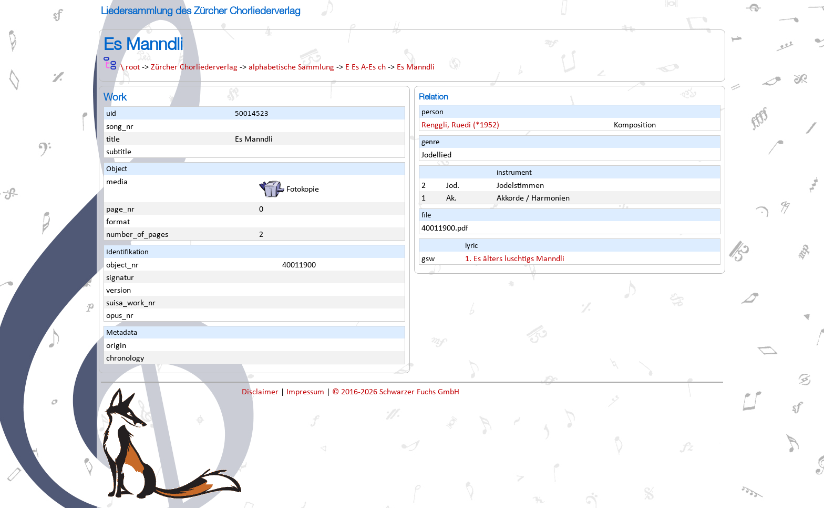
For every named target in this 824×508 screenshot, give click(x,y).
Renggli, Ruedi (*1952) (460, 125)
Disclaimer (261, 392)
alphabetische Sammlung (291, 67)
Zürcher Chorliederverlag (194, 67)
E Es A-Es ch (365, 67)
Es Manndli (416, 67)
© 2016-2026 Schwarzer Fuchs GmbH (395, 392)
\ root (130, 67)
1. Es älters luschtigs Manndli (514, 259)
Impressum (306, 392)
